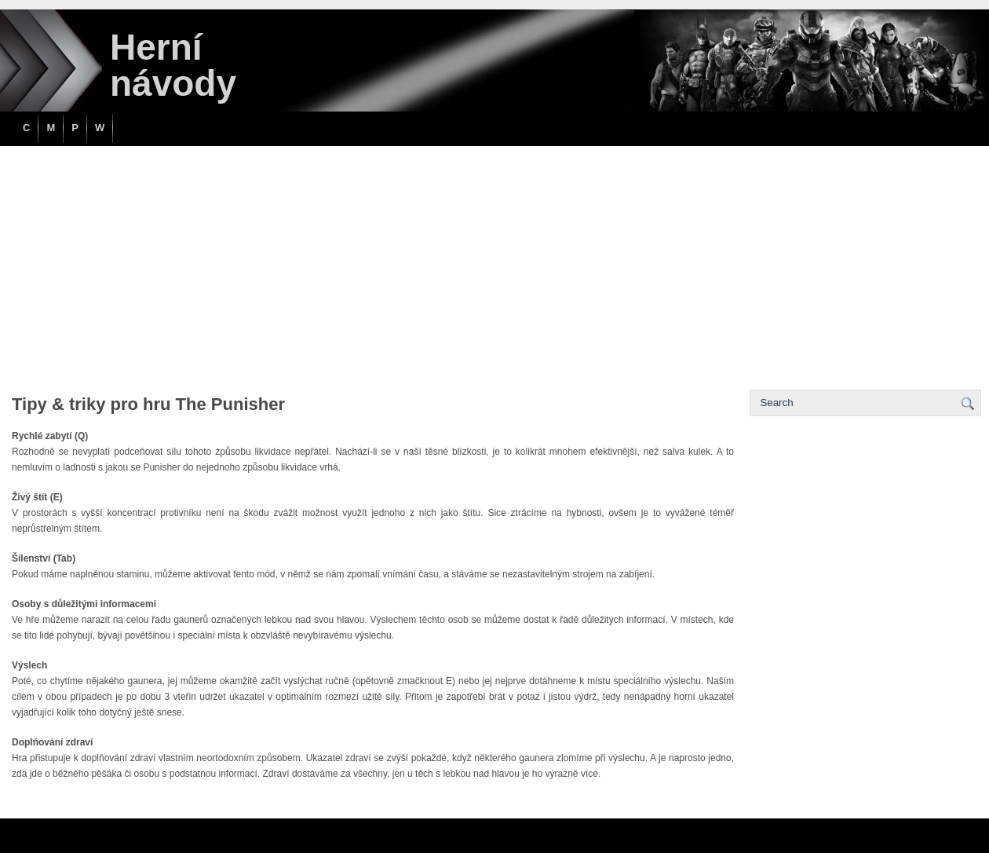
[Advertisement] (494, 264)
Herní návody (173, 65)
